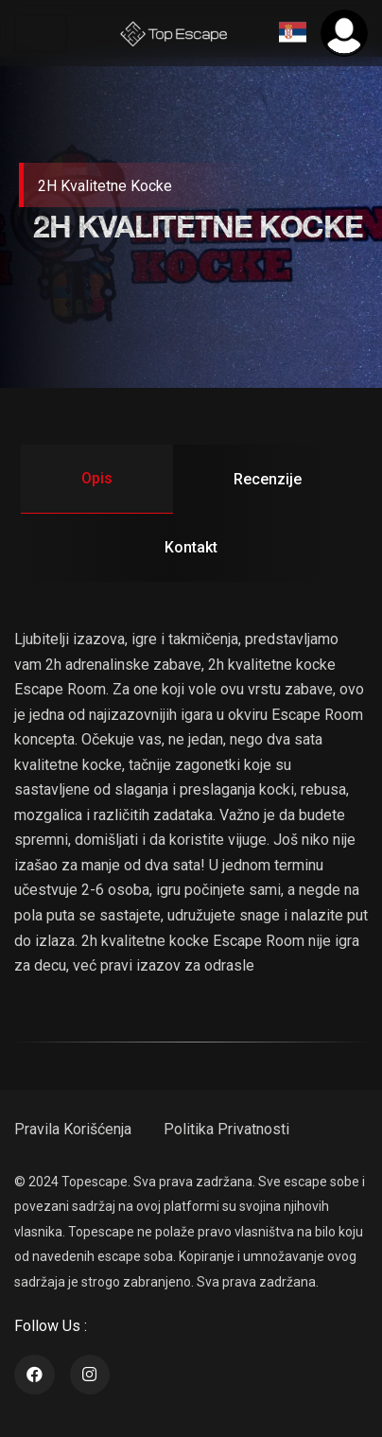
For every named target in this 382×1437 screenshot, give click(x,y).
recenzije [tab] (268, 479)
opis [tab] (97, 478)
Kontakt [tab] (191, 547)
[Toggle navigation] (40, 33)
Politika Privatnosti (226, 1129)
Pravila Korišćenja (72, 1129)
